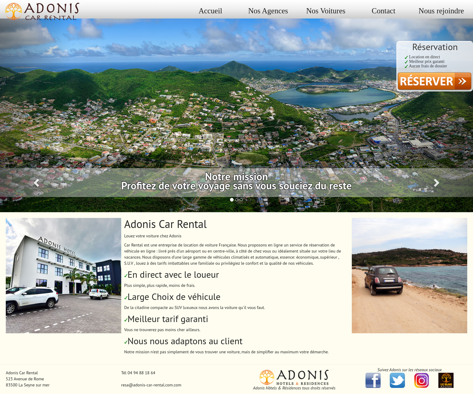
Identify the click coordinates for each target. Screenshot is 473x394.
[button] (35, 113)
